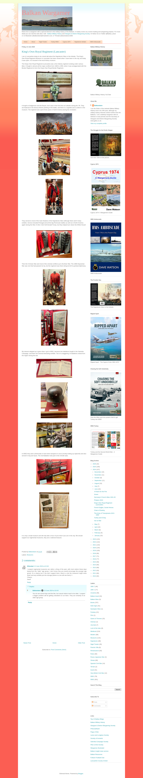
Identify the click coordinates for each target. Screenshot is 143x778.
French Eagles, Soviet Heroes (103, 507)
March (97, 530)
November (98, 475)
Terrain (92, 667)
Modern (92, 634)
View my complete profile (98, 123)
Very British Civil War (97, 673)
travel (92, 670)
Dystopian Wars (95, 609)
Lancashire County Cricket (98, 761)
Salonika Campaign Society (99, 741)
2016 (94, 559)
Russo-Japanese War (97, 657)
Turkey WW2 (55, 42)
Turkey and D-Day (100, 518)
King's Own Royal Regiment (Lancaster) (103, 504)
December (98, 472)
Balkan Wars (94, 599)
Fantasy (93, 612)
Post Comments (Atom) (58, 649)
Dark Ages (93, 606)
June (96, 489)
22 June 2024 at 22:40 (41, 566)
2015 (94, 562)
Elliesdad (30, 566)
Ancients (93, 593)
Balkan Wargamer (46, 12)
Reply (29, 582)
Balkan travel (94, 596)
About (33, 42)
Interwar (93, 622)
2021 (94, 545)
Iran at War (97, 520)
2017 (94, 556)
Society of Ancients (96, 738)
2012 (94, 570)
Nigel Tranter (43, 42)
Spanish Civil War (96, 663)
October (97, 478)
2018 (94, 553)
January (97, 535)
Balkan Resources (96, 754)
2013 (94, 567)
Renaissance (94, 650)
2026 (94, 464)
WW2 (92, 679)
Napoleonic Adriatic (80, 42)
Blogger (80, 773)
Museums (30, 555)
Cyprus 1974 (66, 42)
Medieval (93, 631)
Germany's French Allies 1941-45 (105, 497)
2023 (94, 539)
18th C (92, 586)
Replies (31, 586)
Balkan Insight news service (99, 751)
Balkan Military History (54, 34)
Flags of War (94, 732)
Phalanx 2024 (98, 500)
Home (25, 42)
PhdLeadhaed (95, 729)
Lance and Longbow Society (99, 735)
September (98, 480)
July (96, 486)
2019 (94, 550)
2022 (94, 542)
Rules (92, 654)
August (97, 483)
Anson (96, 494)
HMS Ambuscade (95, 42)
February (98, 533)
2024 (94, 469)
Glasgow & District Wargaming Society (77, 34)
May (96, 524)
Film (91, 615)
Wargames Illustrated (97, 748)
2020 (94, 548)
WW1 (92, 676)
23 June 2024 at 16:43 (51, 590)
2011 (94, 573)
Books (92, 602)
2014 (94, 565)
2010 (94, 576)
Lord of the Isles (95, 628)
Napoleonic (94, 641)
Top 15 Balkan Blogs (97, 719)
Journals (93, 625)
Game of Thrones (96, 618)
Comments (96, 706)
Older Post (81, 643)
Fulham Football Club (97, 757)
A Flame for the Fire (100, 491)
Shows (92, 660)
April (96, 527)
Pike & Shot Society (96, 745)
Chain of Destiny (99, 510)
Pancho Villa (94, 647)
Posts (94, 702)
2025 (94, 467)
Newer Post (27, 643)
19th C (92, 590)
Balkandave (37, 590)
